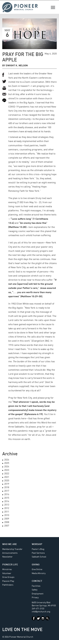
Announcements (10, 553)
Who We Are (9, 544)
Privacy (35, 598)
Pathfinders (7, 585)
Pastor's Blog (38, 549)
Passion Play (8, 581)
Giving (35, 565)
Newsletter (7, 557)
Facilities (36, 586)
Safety (34, 590)
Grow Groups (8, 577)
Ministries (7, 569)
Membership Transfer (12, 549)
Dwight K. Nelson (17, 65)
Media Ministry (39, 573)
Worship (37, 544)
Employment (37, 594)
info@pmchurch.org (41, 612)
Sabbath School (39, 557)
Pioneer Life (10, 565)
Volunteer (6, 573)
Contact (37, 581)
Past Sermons (38, 553)
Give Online (37, 569)
